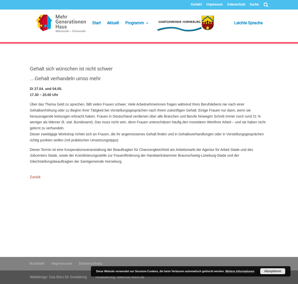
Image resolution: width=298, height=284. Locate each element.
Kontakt (196, 4)
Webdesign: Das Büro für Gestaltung (58, 277)
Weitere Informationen (239, 271)
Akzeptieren (272, 271)
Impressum (214, 4)
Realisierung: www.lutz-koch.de (120, 277)
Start (96, 23)
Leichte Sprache (241, 23)
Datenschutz (236, 4)
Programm (134, 23)
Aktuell (113, 23)
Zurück (35, 177)
